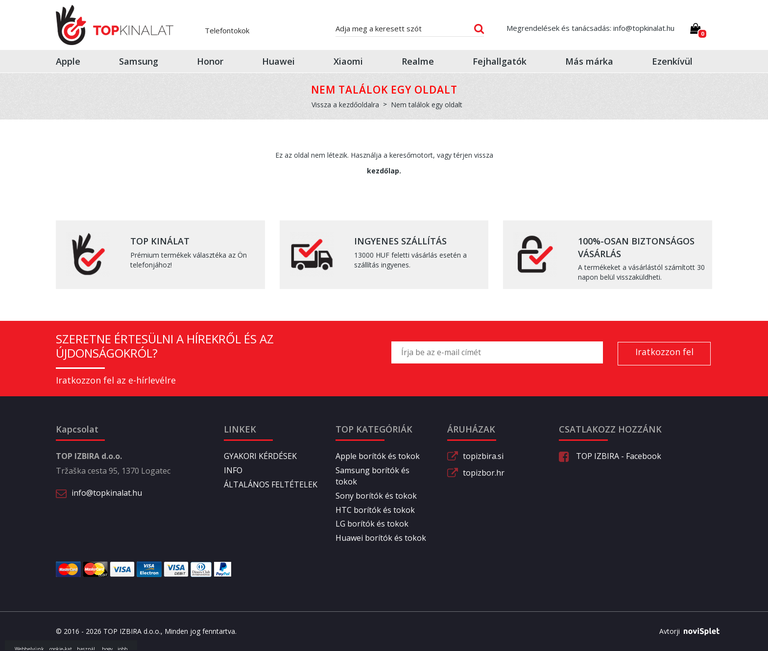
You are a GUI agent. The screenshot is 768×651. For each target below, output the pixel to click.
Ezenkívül (672, 61)
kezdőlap (383, 170)
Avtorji (685, 631)
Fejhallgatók (500, 61)
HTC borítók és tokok (375, 510)
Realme (418, 61)
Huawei (278, 61)
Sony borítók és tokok (376, 495)
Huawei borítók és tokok (381, 537)
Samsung (138, 61)
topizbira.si (483, 456)
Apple (68, 61)
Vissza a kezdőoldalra (345, 104)
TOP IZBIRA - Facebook (610, 456)
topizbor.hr (483, 472)
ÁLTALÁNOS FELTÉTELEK (270, 484)
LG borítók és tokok (372, 523)
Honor (210, 61)
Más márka (589, 61)
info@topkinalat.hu (107, 492)
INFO (233, 470)
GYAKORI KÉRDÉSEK (260, 456)
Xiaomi (348, 61)
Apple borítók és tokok (378, 456)
